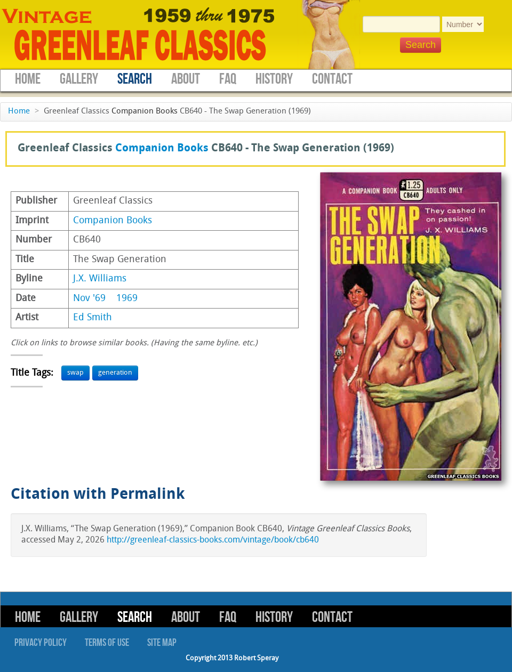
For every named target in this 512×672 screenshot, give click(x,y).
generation (115, 372)
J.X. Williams (99, 279)
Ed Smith (92, 318)
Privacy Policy (40, 642)
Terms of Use (107, 642)
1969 (127, 299)
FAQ (227, 79)
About (185, 79)
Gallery (79, 79)
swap (75, 372)
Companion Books (144, 112)
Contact (332, 79)
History (274, 79)
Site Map (162, 642)
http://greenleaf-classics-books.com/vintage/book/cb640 (213, 540)
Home (28, 79)
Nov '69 (89, 299)
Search (134, 79)
